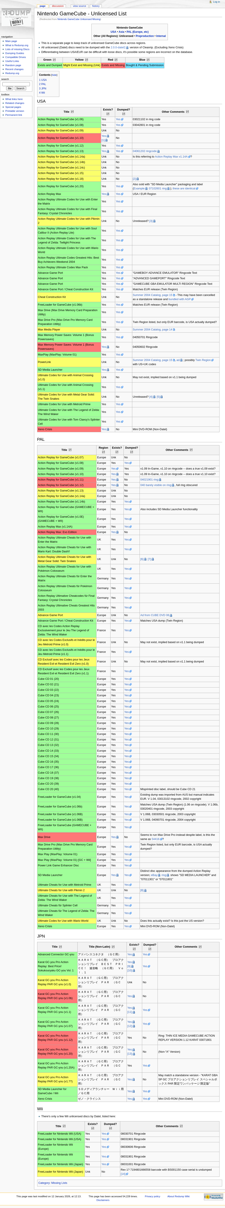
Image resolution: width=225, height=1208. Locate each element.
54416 (155, 839)
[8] (141, 890)
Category (44, 1182)
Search (5, 79)
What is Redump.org (16, 45)
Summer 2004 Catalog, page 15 (152, 295)
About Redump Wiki (178, 1196)
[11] (129, 1012)
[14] (123, 1173)
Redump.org (12, 73)
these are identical (184, 188)
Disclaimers (102, 1200)
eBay (154, 875)
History (96, 6)
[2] (134, 178)
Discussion (58, 6)
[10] (129, 970)
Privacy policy (152, 1196)
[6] (141, 559)
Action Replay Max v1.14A (171, 156)
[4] (150, 396)
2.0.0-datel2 (118, 47)
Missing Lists (59, 1182)
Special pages (13, 107)
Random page (13, 65)
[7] (149, 559)
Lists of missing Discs (17, 49)
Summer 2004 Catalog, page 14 (152, 329)
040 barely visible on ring (155, 485)
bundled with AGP (180, 299)
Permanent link (13, 115)
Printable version (14, 111)
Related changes (14, 103)
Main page (11, 41)
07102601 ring (158, 188)
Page (42, 6)
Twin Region (203, 360)
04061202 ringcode (145, 151)
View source (79, 6)
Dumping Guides (14, 53)
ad (178, 360)
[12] (129, 1026)
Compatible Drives (15, 57)
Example (139, 188)
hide (54, 75)
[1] (103, 140)
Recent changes (14, 69)
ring (163, 875)
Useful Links (12, 61)
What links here (14, 99)
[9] (128, 966)
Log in (216, 1)
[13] (129, 1053)
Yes (118, 119)
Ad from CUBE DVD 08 (154, 615)
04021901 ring (149, 479)
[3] (150, 221)
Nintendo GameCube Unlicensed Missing (79, 19)
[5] (158, 396)
